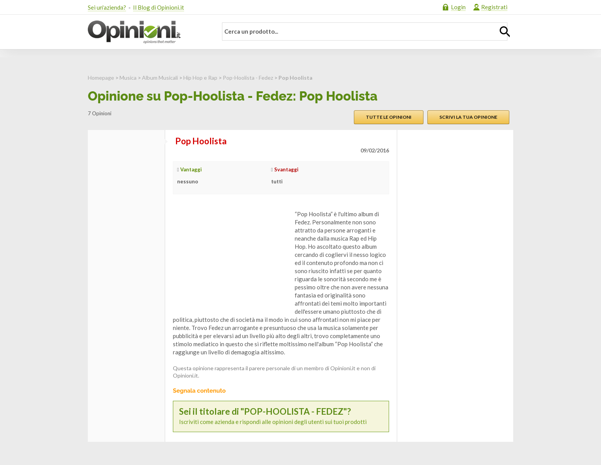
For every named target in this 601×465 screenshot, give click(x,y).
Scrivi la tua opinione (468, 117)
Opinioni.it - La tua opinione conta (148, 32)
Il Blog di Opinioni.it (158, 7)
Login (458, 6)
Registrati (494, 6)
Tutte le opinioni (388, 117)
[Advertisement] (231, 258)
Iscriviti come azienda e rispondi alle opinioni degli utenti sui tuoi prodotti (281, 416)
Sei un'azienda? (107, 7)
